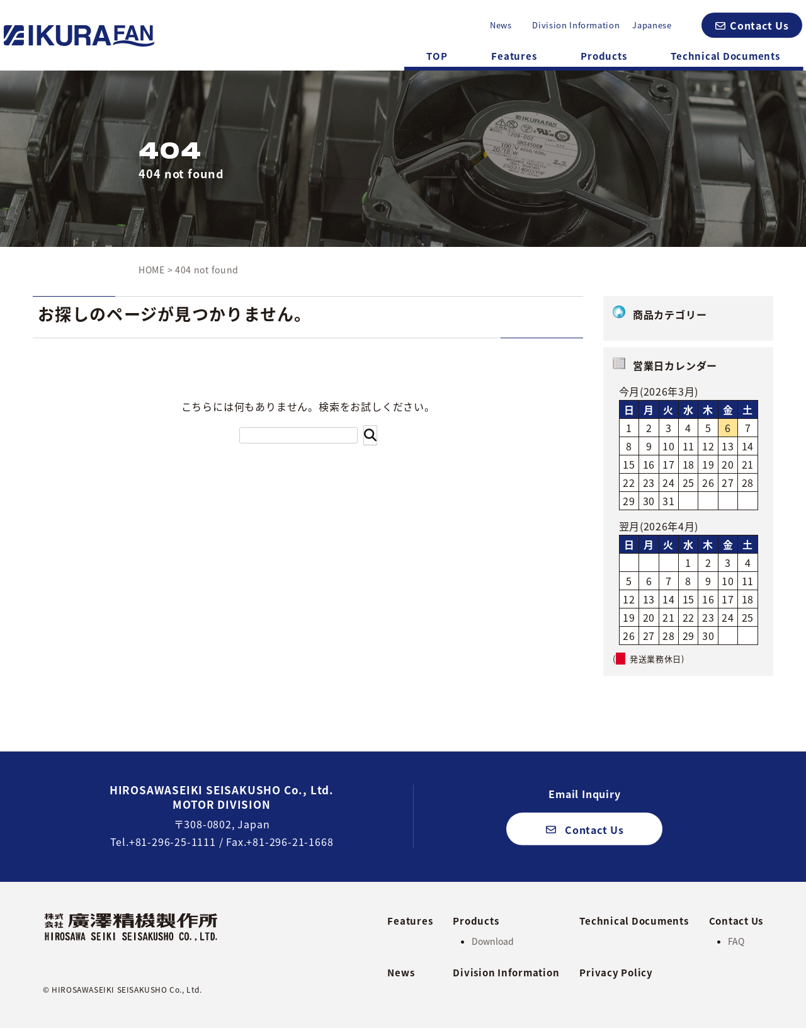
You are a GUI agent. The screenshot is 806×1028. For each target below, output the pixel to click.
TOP (436, 56)
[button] (751, 25)
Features (513, 56)
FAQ (736, 941)
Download (493, 941)
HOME (152, 269)
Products (604, 56)
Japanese (651, 25)
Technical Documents (725, 56)
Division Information (576, 25)
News (501, 25)
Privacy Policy (616, 972)
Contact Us (736, 921)
